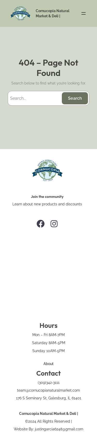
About (48, 363)
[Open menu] (83, 13)
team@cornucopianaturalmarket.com (48, 390)
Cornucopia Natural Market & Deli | (48, 413)
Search (75, 98)
